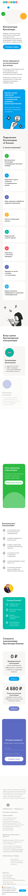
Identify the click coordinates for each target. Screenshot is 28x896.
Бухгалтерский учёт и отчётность (11, 826)
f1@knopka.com (18, 809)
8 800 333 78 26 (7, 809)
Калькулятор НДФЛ (8, 830)
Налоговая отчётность (9, 819)
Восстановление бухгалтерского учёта (13, 825)
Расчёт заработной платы (10, 818)
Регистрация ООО (8, 828)
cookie (13, 887)
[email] (14, 748)
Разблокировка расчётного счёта (12, 823)
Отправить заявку (14, 759)
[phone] (14, 753)
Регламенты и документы (10, 812)
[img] (4, 805)
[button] (24, 2)
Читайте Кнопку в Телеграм (11, 856)
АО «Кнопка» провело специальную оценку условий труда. (13, 850)
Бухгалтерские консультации (11, 821)
